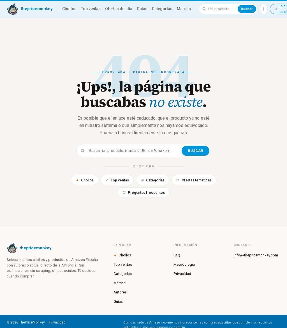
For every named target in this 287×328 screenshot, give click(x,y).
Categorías (162, 8)
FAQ (176, 255)
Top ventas (91, 8)
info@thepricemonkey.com (256, 255)
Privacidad (182, 273)
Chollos (69, 8)
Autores (120, 292)
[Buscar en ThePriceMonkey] (222, 9)
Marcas (184, 8)
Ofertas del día (118, 8)
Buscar (247, 9)
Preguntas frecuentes (143, 192)
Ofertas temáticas (194, 180)
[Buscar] (135, 150)
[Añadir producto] (264, 9)
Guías (142, 8)
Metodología (184, 264)
